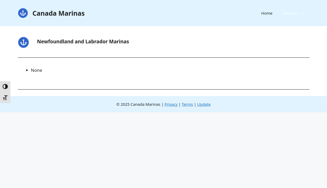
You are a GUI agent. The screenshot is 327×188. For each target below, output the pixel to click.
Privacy (170, 104)
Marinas (296, 13)
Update (204, 104)
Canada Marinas (59, 13)
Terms (187, 104)
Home (267, 13)
